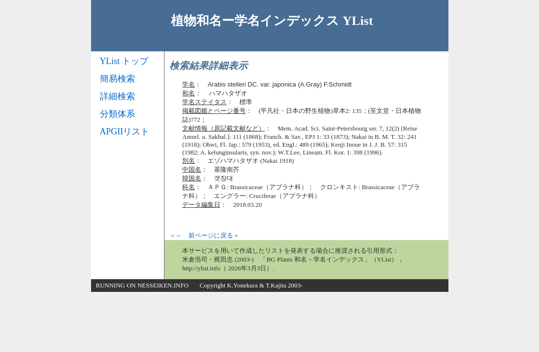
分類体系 (117, 114)
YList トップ (124, 61)
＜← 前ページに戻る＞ (204, 235)
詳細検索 (117, 96)
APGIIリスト (125, 131)
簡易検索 (117, 79)
